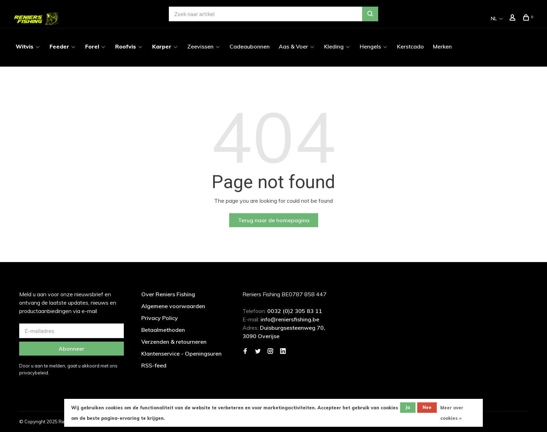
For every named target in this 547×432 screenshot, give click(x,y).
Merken (442, 46)
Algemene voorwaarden (173, 306)
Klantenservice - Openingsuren (181, 353)
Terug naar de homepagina (273, 220)
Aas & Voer (293, 46)
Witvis (24, 46)
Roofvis (125, 46)
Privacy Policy (159, 317)
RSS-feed (153, 365)
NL (494, 18)
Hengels (370, 46)
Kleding (334, 46)
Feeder (59, 46)
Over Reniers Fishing (168, 294)
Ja (407, 407)
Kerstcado (410, 46)
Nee (427, 407)
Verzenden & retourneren (174, 341)
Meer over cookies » (451, 413)
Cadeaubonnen (250, 46)
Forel (92, 46)
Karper (161, 46)
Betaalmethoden (163, 329)
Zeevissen (200, 46)
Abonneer (71, 348)
